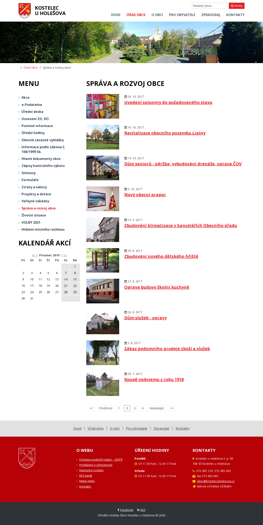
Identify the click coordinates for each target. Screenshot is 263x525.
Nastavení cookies (91, 470)
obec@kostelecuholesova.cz (215, 481)
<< (91, 408)
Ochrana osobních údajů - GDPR (100, 459)
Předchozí (105, 408)
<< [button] (33, 255)
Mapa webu (87, 481)
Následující (157, 408)
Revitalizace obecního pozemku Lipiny (164, 133)
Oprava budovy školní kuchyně (156, 287)
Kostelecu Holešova (50, 10)
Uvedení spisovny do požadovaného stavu (168, 102)
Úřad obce (31, 67)
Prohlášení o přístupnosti (95, 465)
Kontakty (85, 486)
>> (65, 255)
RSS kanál (85, 476)
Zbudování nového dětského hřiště (161, 256)
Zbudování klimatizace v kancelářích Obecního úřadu (180, 225)
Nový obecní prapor (145, 194)
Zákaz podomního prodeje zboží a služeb (167, 348)
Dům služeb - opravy (145, 317)
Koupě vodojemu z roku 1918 (154, 379)
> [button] (62, 255)
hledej (236, 6)
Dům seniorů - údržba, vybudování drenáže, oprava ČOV (183, 164)
